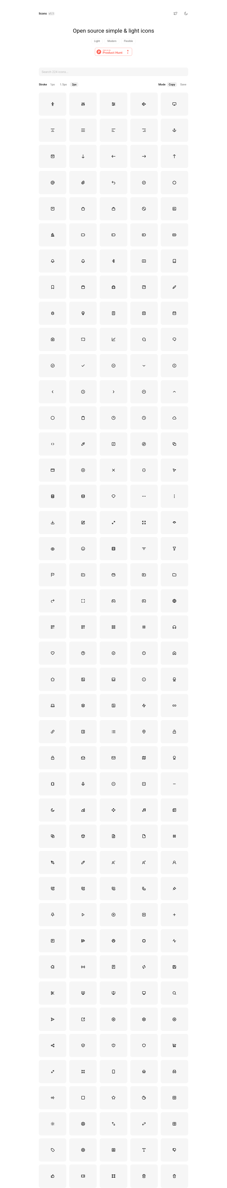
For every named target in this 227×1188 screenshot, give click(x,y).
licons (47, 13)
